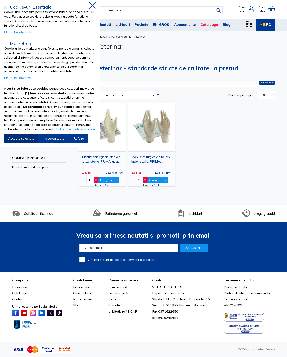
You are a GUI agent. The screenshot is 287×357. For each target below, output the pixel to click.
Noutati (104, 24)
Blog (226, 24)
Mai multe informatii (18, 32)
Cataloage (209, 24)
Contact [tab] (159, 280)
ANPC (228, 305)
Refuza (79, 138)
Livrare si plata (118, 293)
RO (265, 24)
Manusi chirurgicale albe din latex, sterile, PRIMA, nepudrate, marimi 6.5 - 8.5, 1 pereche (150, 160)
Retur (112, 299)
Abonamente (185, 24)
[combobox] (147, 10)
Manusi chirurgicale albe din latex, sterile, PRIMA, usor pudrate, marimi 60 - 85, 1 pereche (101, 160)
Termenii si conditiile (141, 260)
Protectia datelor (236, 287)
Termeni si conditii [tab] (239, 280)
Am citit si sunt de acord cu (121, 260)
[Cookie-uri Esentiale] (5, 7)
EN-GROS (161, 24)
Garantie (114, 305)
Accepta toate (54, 138)
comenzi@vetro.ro (165, 318)
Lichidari (123, 24)
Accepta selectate (21, 138)
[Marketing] (5, 43)
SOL (240, 305)
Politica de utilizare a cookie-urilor (247, 293)
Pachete (141, 24)
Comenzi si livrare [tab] (123, 280)
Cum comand (117, 287)
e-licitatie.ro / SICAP (122, 311)
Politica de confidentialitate (75, 129)
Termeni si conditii (236, 299)
